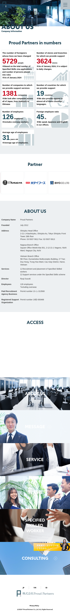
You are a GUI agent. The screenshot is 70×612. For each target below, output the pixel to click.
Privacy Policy (34, 606)
